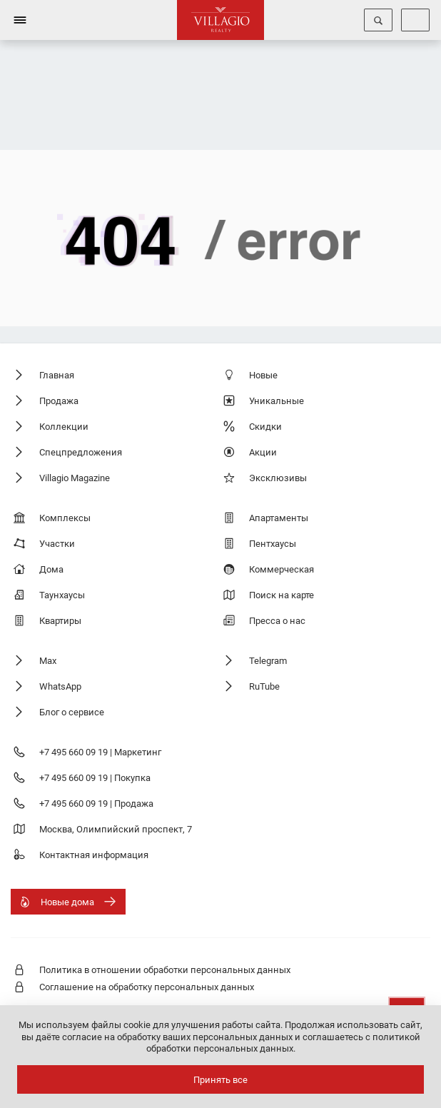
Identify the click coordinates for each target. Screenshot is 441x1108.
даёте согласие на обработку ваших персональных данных (164, 1037)
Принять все (220, 1079)
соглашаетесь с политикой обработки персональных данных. (283, 1043)
